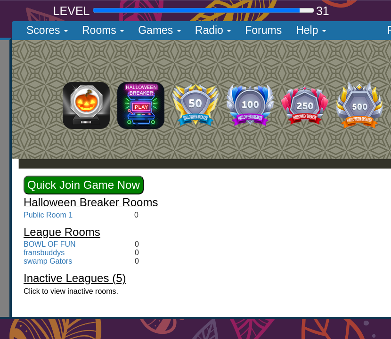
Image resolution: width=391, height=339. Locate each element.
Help (311, 30)
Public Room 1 (48, 215)
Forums (263, 30)
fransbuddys (44, 253)
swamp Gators (48, 261)
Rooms (103, 30)
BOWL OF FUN (50, 244)
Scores (47, 30)
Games (159, 30)
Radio (213, 30)
